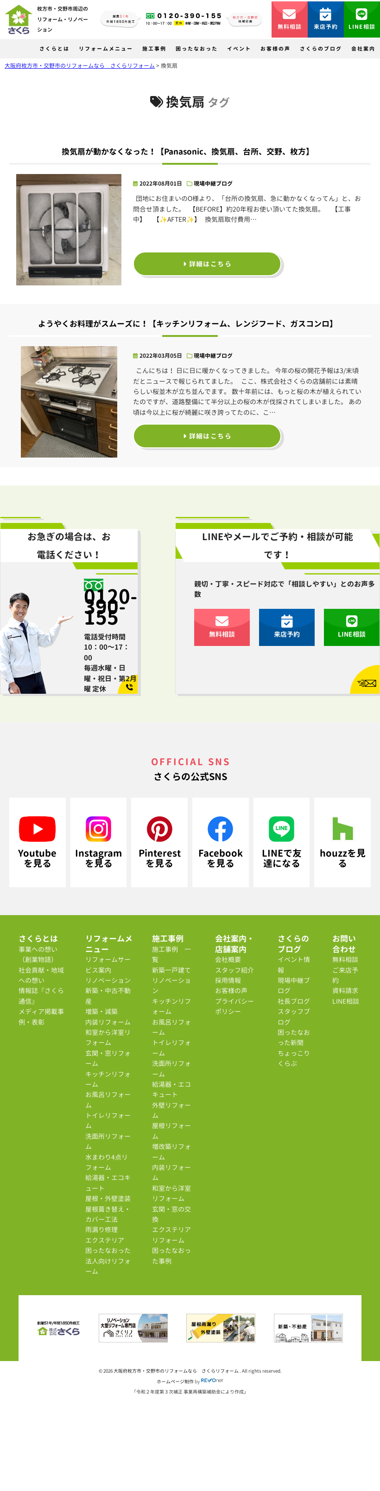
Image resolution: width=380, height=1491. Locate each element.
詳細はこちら (207, 263)
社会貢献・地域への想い (41, 975)
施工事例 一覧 (171, 954)
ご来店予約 (345, 975)
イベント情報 (294, 964)
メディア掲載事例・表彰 (41, 1016)
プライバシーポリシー (234, 1006)
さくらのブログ (321, 48)
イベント (239, 48)
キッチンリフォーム (108, 1079)
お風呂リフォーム (108, 1099)
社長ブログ (294, 1001)
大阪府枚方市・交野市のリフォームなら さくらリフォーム (177, 1371)
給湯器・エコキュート (108, 1182)
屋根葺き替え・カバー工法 (108, 1214)
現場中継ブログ (213, 183)
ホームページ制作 (175, 1381)
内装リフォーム (108, 1022)
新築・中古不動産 (108, 995)
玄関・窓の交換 (171, 1214)
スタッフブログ (294, 1016)
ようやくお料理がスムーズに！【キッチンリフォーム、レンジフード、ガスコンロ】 (187, 323)
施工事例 (154, 48)
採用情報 (228, 980)
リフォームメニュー (106, 48)
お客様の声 (275, 48)
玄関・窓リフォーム (108, 1058)
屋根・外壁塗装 (108, 1198)
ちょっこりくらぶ (294, 1058)
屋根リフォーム (171, 1130)
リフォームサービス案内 (108, 964)
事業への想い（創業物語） (38, 954)
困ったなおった (197, 48)
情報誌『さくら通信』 (41, 995)
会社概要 (228, 959)
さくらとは (54, 48)
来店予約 (326, 19)
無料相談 (290, 19)
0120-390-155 (111, 607)
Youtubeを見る (37, 843)
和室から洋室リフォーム (108, 1037)
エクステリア (104, 1240)
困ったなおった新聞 (294, 1037)
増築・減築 (101, 1011)
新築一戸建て (171, 970)
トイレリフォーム (108, 1120)
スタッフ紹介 (234, 970)
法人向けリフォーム (108, 1266)
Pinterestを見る (160, 843)
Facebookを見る (220, 843)
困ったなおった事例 (171, 1255)
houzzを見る (343, 843)
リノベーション (108, 980)
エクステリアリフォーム (171, 1234)
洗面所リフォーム (108, 1141)
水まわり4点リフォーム (106, 1162)
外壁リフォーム (171, 1110)
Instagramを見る (98, 843)
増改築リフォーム (171, 1151)
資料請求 (345, 990)
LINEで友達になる (282, 843)
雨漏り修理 (101, 1229)
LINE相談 (361, 19)
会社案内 (363, 48)
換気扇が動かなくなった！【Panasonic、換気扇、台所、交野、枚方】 (188, 151)
